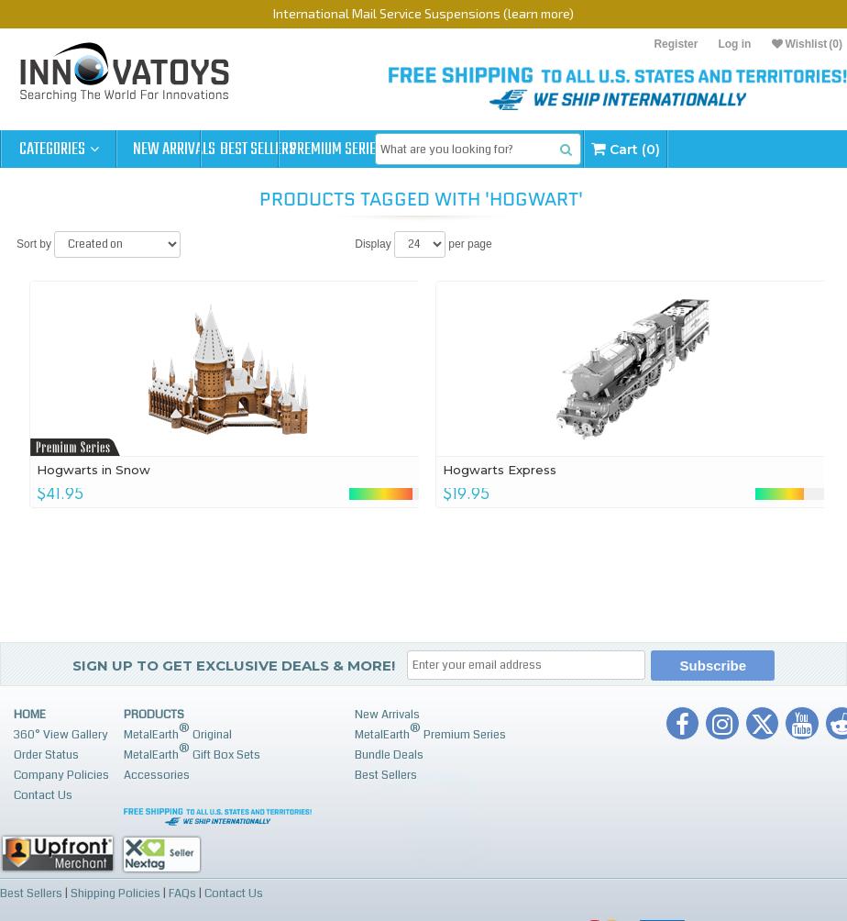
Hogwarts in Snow (94, 469)
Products (154, 714)
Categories (59, 149)
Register (676, 44)
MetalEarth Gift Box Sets (192, 751)
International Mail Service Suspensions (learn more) (423, 13)
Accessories (157, 775)
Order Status (46, 755)
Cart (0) (714, 149)
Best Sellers (290, 149)
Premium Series (405, 149)
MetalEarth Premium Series (430, 731)
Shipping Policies (115, 892)
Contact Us (43, 795)
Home (30, 714)
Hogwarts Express (499, 469)
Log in (734, 44)
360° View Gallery (61, 735)
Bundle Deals (389, 755)
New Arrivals (174, 149)
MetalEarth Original (178, 731)
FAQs (182, 892)
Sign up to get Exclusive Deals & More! (233, 665)
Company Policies (61, 775)
